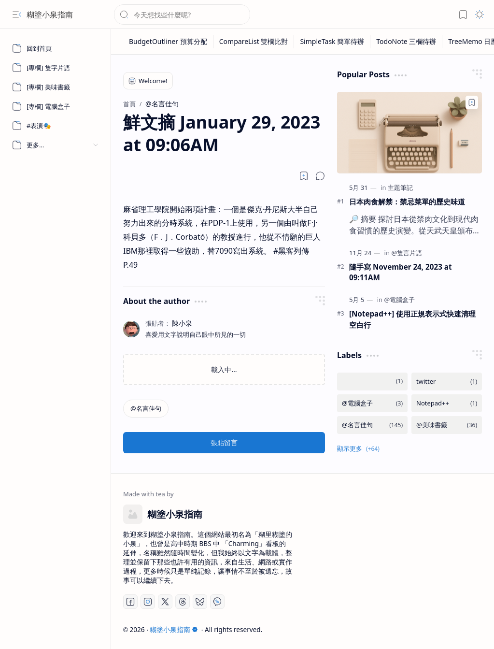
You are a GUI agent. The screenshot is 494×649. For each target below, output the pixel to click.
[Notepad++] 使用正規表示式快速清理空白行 (412, 319)
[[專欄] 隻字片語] (55, 67)
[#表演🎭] (55, 125)
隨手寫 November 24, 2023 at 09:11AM (400, 272)
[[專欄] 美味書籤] (55, 87)
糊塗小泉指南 (50, 14)
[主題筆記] (400, 187)
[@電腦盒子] (399, 299)
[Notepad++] (446, 403)
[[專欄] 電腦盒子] (55, 106)
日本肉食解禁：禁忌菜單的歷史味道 (407, 201)
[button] (17, 14)
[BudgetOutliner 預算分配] (168, 41)
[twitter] (446, 381)
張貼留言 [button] (224, 442)
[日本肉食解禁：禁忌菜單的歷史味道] (409, 132)
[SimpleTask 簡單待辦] (332, 41)
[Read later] (303, 176)
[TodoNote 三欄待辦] (406, 41)
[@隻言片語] (406, 252)
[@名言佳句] (146, 409)
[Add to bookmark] (472, 102)
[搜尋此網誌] (182, 14)
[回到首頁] (55, 48)
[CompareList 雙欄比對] (254, 41)
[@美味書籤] (446, 425)
